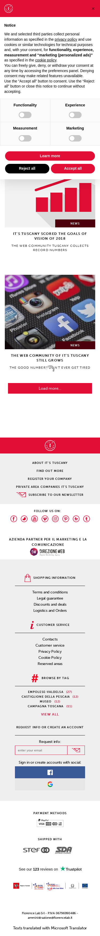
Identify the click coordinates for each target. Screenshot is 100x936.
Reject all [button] (27, 168)
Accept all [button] (73, 168)
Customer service (50, 645)
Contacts (49, 639)
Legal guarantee (50, 598)
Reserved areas (50, 664)
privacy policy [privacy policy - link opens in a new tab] (66, 39)
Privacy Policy (50, 651)
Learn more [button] (50, 156)
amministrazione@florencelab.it (50, 918)
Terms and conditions (50, 592)
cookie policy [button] (45, 60)
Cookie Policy (50, 657)
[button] (93, 8)
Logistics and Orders (50, 610)
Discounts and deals (50, 604)
